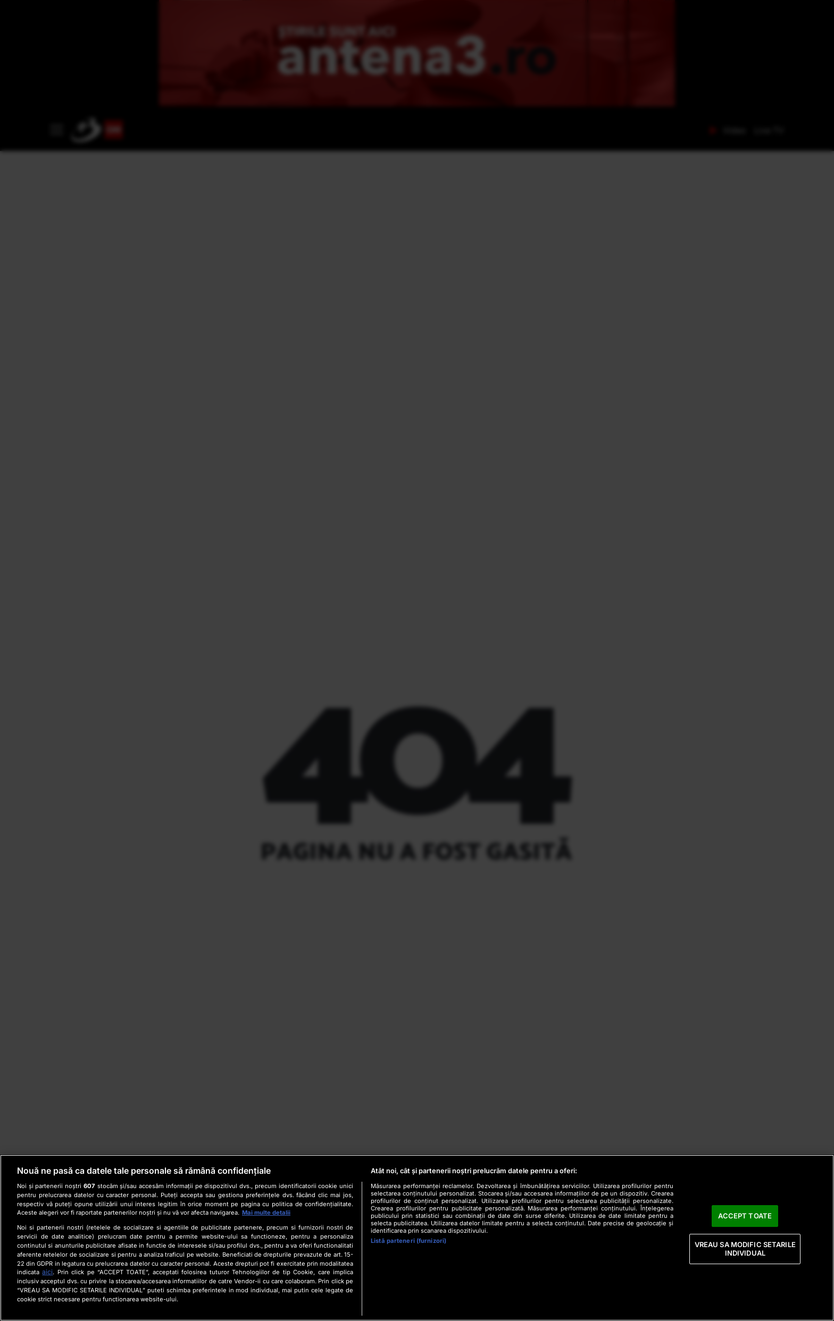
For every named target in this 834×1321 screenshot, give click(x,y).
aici (47, 1272)
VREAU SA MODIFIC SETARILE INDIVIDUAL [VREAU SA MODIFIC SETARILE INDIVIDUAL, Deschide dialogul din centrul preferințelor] (745, 1248)
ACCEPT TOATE (745, 1215)
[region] (417, 1238)
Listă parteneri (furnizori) (408, 1240)
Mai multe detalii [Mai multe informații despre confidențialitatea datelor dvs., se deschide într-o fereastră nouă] (266, 1212)
